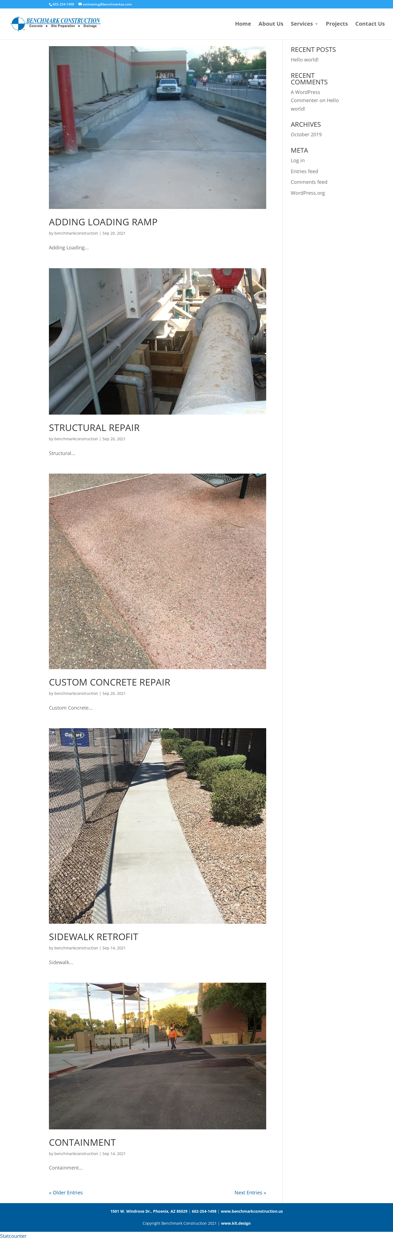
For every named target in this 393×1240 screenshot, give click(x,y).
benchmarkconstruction (76, 233)
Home (243, 24)
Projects (337, 24)
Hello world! (305, 59)
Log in (298, 160)
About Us (271, 24)
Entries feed (304, 171)
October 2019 (306, 134)
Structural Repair (94, 427)
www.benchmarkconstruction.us (252, 1211)
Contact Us (370, 24)
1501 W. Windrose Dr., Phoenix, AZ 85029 (148, 1211)
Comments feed (309, 182)
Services (302, 24)
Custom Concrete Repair (109, 682)
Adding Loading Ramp (103, 221)
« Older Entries (66, 1192)
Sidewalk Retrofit (93, 936)
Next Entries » (250, 1192)
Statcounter (13, 1236)
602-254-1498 (204, 1211)
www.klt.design (236, 1223)
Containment (82, 1142)
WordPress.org (308, 193)
